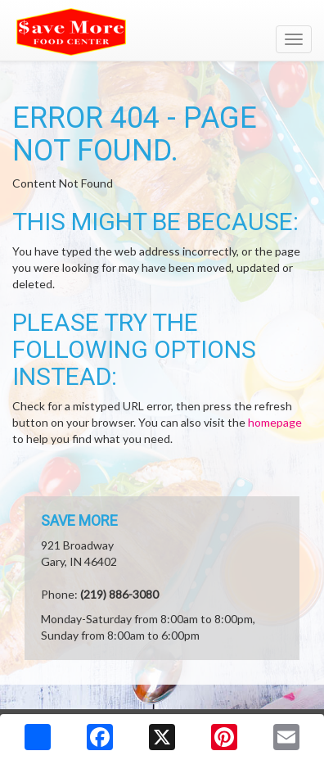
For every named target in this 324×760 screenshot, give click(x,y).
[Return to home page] (162, 32)
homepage (275, 422)
